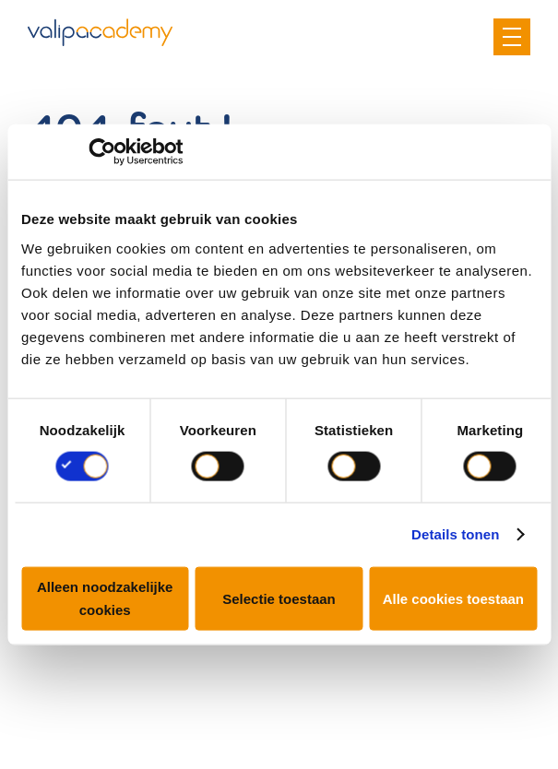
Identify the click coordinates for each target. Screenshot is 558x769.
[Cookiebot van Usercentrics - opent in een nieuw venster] (102, 152)
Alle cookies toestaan (453, 598)
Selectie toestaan (279, 598)
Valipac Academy (100, 32)
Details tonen (455, 534)
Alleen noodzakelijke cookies (105, 598)
